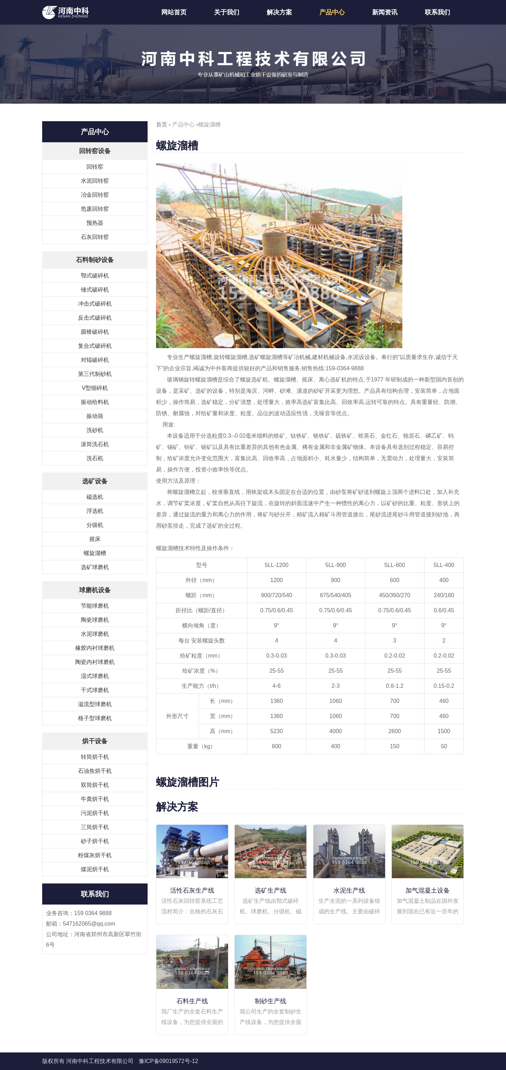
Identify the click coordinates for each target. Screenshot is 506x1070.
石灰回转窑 (95, 237)
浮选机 (94, 511)
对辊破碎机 (95, 360)
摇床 (94, 539)
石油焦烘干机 (95, 771)
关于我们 (226, 12)
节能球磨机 (95, 606)
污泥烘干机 (95, 813)
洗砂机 (94, 430)
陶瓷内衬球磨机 (95, 662)
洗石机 (94, 458)
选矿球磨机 (95, 567)
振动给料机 (95, 402)
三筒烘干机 (95, 827)
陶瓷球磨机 (95, 620)
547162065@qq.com (89, 924)
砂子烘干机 (95, 841)
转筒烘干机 (95, 757)
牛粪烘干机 (95, 799)
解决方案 (279, 12)
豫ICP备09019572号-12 (168, 1061)
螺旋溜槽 (95, 553)
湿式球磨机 (95, 676)
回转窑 (94, 167)
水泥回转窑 (95, 181)
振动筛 (94, 416)
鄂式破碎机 (95, 276)
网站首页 (174, 12)
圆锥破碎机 (95, 332)
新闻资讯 (384, 12)
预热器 (94, 223)
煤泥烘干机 (95, 869)
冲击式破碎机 (95, 304)
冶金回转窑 (95, 195)
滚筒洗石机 (95, 444)
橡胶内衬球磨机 (95, 648)
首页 (161, 125)
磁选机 (94, 497)
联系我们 (437, 12)
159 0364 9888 (93, 913)
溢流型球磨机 (95, 704)
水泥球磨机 (95, 634)
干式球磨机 (95, 690)
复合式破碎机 (95, 346)
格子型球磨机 (95, 718)
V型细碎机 (95, 388)
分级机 (94, 525)
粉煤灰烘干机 (95, 855)
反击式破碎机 (95, 318)
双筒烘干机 (95, 785)
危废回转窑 (95, 209)
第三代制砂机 (95, 374)
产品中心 (332, 12)
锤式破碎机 (95, 290)
